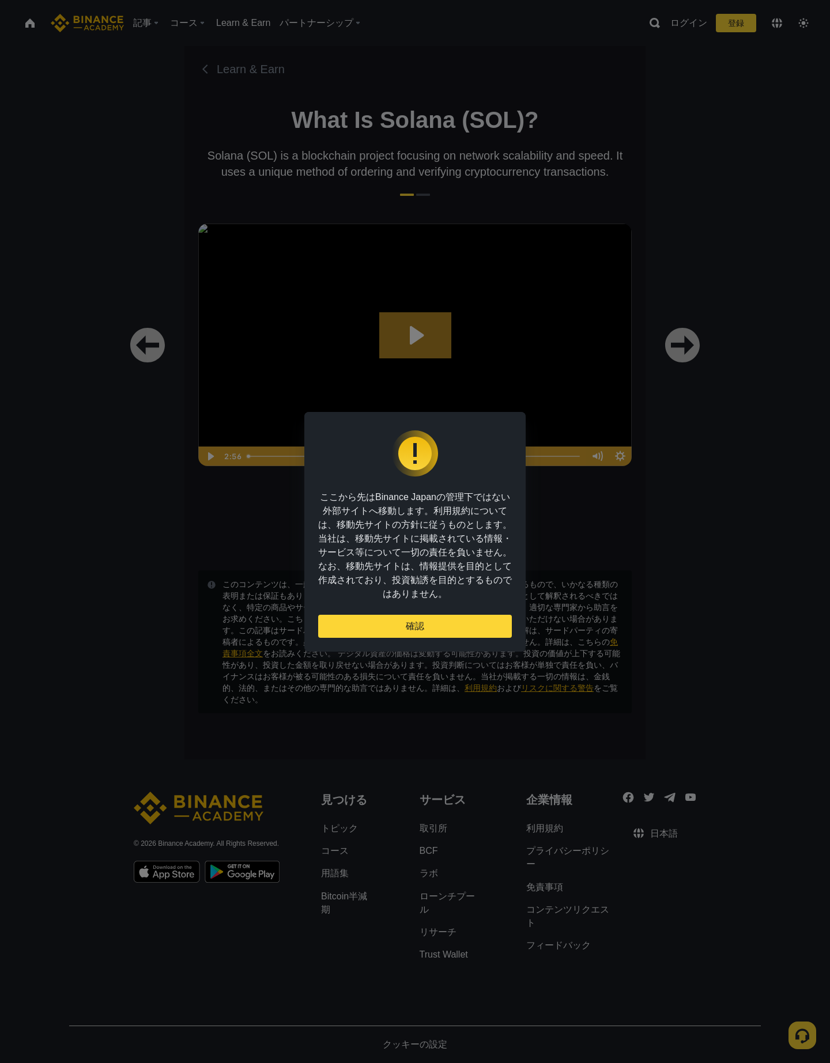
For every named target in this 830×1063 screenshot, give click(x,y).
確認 (415, 626)
